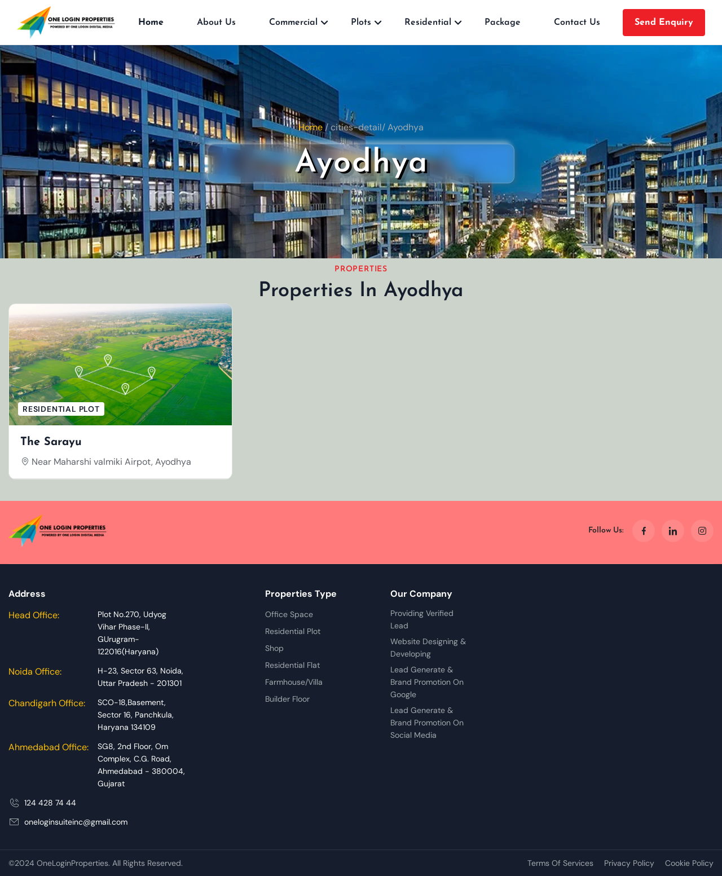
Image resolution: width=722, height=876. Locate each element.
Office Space (289, 614)
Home (151, 22)
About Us (216, 22)
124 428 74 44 (50, 803)
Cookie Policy (689, 863)
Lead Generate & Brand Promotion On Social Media (427, 722)
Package (503, 22)
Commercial (293, 22)
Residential (427, 22)
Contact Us (577, 22)
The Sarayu (51, 442)
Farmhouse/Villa (294, 682)
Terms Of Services (560, 863)
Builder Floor (287, 699)
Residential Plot (292, 631)
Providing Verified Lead (422, 619)
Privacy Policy (629, 863)
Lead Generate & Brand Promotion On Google (427, 681)
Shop (274, 648)
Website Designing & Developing (428, 647)
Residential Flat (292, 665)
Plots (361, 22)
